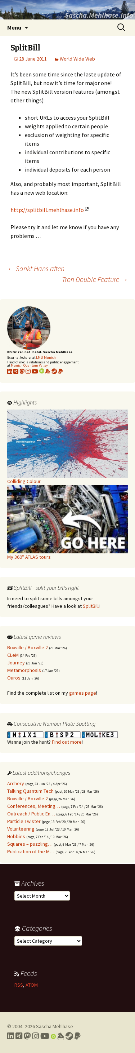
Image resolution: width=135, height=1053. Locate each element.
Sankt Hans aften (35, 268)
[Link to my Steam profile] (54, 371)
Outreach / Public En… (31, 813)
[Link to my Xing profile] (18, 1036)
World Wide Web (77, 59)
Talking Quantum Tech (30, 791)
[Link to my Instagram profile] (28, 371)
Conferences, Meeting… (33, 806)
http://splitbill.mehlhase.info (47, 209)
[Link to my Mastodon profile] (21, 371)
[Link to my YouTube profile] (35, 371)
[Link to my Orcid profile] (41, 371)
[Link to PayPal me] (60, 371)
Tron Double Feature (95, 279)
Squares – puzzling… (30, 844)
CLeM (13, 655)
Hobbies (16, 836)
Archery (15, 783)
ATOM (32, 985)
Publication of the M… (30, 851)
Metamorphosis (24, 670)
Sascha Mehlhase (54, 1026)
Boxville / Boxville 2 (27, 647)
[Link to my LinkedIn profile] (9, 371)
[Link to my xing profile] (15, 371)
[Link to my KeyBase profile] (47, 371)
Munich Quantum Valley (29, 365)
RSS (18, 985)
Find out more (67, 742)
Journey (16, 662)
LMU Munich (46, 357)
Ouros (14, 677)
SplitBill (91, 606)
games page (82, 693)
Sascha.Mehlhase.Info (99, 14)
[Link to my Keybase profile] (60, 1036)
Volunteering (21, 829)
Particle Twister (24, 821)
